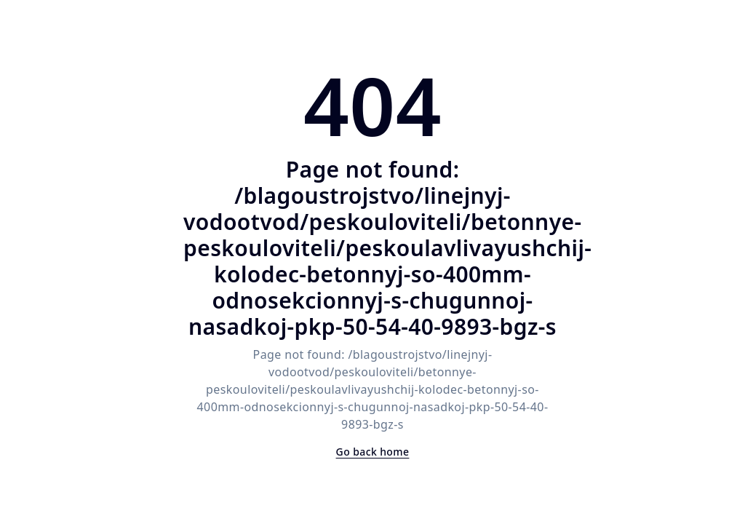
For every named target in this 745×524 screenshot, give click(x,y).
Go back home (373, 451)
